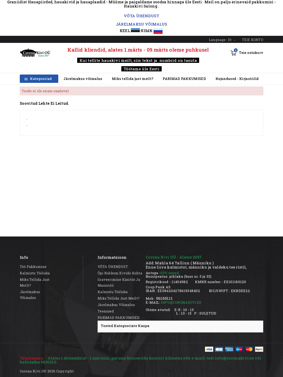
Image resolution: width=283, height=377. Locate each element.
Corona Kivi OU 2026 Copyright (47, 371)
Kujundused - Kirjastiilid (237, 78)
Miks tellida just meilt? (132, 78)
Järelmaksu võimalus (82, 78)
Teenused (106, 311)
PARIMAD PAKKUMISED (184, 78)
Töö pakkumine (33, 266)
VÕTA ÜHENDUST (141, 15)
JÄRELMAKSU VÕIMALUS (141, 24)
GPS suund (169, 273)
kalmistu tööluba (35, 273)
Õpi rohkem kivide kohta (120, 273)
